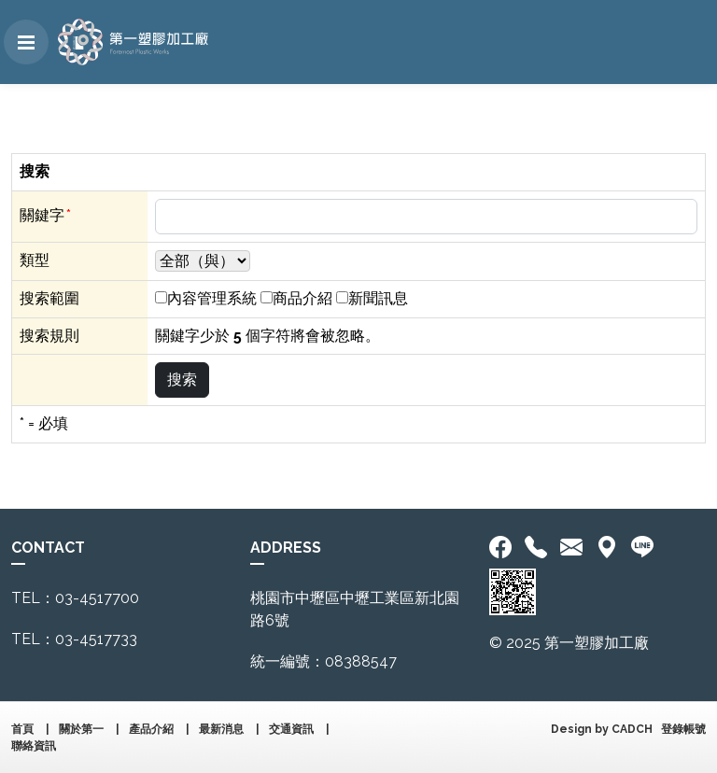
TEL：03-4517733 (74, 639)
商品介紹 (302, 298)
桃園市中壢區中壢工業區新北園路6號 (354, 609)
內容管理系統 (212, 298)
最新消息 (221, 729)
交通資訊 (291, 729)
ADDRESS (285, 547)
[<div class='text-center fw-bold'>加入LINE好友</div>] (642, 548)
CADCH (632, 729)
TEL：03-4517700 (75, 598)
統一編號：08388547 (323, 661)
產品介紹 (151, 729)
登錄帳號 (683, 729)
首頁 (22, 729)
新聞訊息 (378, 298)
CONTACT (48, 547)
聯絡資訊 (33, 745)
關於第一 (81, 729)
